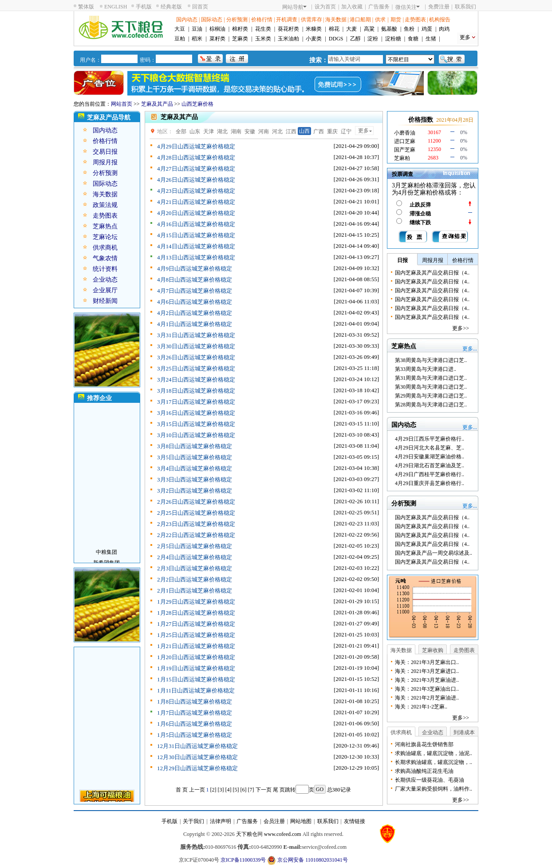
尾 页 (279, 790)
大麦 (351, 29)
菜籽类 (217, 39)
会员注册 (274, 821)
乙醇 (355, 39)
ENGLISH (115, 7)
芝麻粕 (402, 158)
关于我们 (193, 821)
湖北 (222, 131)
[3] (221, 790)
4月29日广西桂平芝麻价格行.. (429, 474)
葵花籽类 (288, 29)
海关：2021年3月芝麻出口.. (427, 662)
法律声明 (220, 821)
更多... (469, 349)
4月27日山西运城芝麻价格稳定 (196, 168)
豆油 (197, 29)
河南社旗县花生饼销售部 (424, 744)
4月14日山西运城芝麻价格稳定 (196, 246)
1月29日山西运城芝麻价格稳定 (196, 601)
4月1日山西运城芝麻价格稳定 (194, 324)
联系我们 (465, 7)
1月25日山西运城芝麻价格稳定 (196, 635)
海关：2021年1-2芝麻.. (421, 707)
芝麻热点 (105, 226)
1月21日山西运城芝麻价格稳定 (196, 646)
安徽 (249, 131)
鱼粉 (409, 29)
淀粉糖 (393, 39)
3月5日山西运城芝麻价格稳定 (194, 457)
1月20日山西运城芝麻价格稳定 (196, 657)
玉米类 (263, 39)
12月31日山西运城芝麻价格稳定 (197, 746)
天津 (208, 131)
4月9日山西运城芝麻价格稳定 (194, 268)
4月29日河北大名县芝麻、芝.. (429, 448)
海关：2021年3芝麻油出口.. (427, 689)
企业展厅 (105, 290)
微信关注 (407, 7)
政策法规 (105, 205)
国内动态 (186, 19)
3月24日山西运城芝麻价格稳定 (196, 379)
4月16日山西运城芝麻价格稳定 (196, 224)
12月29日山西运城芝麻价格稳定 (197, 768)
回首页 (200, 7)
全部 (181, 131)
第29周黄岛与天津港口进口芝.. (431, 396)
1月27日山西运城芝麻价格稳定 (196, 623)
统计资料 (105, 269)
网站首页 (121, 104)
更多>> (460, 328)
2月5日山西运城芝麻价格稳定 (194, 546)
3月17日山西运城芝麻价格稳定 (196, 401)
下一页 (264, 790)
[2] (213, 790)
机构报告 (439, 19)
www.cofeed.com (282, 834)
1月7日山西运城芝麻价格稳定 (194, 712)
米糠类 (314, 29)
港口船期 (360, 19)
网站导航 (294, 7)
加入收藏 (352, 7)
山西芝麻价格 (197, 104)
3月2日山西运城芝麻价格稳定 (194, 490)
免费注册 (438, 7)
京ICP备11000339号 (243, 860)
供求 (380, 19)
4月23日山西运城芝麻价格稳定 (196, 190)
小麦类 (314, 39)
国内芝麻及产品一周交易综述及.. (433, 553)
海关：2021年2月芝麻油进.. (427, 698)
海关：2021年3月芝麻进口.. (427, 671)
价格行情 (261, 19)
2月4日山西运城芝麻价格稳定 (194, 557)
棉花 (334, 29)
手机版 (144, 7)
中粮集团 (106, 556)
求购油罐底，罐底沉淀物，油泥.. (433, 753)
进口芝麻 (404, 141)
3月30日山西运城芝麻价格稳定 (196, 346)
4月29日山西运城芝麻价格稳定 (196, 146)
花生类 (263, 29)
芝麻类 (240, 39)
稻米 (197, 39)
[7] (251, 790)
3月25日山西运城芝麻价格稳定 (196, 368)
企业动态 (105, 279)
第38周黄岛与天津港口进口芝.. (431, 360)
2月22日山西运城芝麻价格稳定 (196, 535)
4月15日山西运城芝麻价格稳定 (196, 235)
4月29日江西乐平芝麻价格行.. (429, 439)
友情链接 (354, 821)
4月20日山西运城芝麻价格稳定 (196, 213)
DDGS (336, 39)
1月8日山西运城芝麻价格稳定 (194, 701)
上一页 (197, 790)
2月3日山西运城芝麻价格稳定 (194, 568)
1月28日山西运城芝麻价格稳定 (196, 612)
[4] (228, 790)
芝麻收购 (432, 650)
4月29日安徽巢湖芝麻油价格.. (429, 456)
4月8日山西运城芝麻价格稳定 (194, 279)
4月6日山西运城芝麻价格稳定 (194, 301)
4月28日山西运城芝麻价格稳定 (196, 157)
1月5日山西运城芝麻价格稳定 (194, 735)
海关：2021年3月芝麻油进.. (427, 680)
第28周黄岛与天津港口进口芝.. (431, 405)
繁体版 (86, 7)
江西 (291, 131)
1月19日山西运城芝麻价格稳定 (196, 668)
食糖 (413, 39)
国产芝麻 (404, 150)
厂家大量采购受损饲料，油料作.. (433, 789)
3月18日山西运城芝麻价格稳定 (196, 390)
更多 (465, 37)
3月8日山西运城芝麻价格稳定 (194, 446)
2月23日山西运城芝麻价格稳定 (196, 524)
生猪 (431, 39)
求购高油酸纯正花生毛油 (424, 771)
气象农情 (105, 258)
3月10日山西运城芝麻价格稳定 (196, 435)
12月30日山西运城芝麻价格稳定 (197, 757)
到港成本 (464, 732)
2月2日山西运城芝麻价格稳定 (194, 579)
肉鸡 (444, 29)
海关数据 (336, 19)
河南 (263, 131)
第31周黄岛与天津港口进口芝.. (431, 378)
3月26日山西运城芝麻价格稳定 (196, 357)
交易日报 (105, 151)
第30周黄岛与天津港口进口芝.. (431, 387)
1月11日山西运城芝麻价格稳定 (196, 690)
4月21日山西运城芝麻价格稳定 (196, 202)
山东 (194, 131)
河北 (277, 131)
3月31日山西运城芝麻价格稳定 (196, 335)
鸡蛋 (427, 29)
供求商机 (105, 247)
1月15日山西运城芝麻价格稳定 (196, 679)
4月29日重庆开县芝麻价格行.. (429, 483)
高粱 (369, 29)
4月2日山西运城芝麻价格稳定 (194, 313)
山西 (304, 131)
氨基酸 (389, 29)
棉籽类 (240, 29)
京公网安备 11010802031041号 (307, 860)
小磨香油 (404, 133)
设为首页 (325, 7)
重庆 (332, 131)
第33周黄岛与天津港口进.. (425, 369)
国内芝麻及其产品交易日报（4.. (432, 273)
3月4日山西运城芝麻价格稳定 (194, 468)
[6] (244, 790)
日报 (402, 260)
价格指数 (420, 119)
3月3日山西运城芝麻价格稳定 (194, 479)
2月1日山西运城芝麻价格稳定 (194, 590)
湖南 (236, 131)
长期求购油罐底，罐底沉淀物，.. (433, 762)
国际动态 (211, 19)
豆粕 (179, 39)
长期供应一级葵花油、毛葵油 (429, 780)
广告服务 (379, 7)
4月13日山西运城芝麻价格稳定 (196, 257)
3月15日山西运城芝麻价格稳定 (196, 424)
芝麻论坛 (105, 237)
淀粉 (372, 39)
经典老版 (171, 7)
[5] (236, 790)
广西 (318, 131)
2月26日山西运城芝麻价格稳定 (196, 501)
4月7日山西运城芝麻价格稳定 (194, 290)
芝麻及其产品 (157, 104)
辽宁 (346, 131)
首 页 (182, 790)
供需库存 (311, 19)
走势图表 (415, 19)
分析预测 (237, 19)
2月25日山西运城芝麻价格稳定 (196, 512)
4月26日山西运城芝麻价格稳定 (196, 179)
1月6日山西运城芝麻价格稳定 (194, 723)
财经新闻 (105, 301)
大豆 (179, 29)
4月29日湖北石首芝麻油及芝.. (429, 465)
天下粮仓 (246, 834)
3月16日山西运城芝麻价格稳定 (196, 413)
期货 (395, 19)
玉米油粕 (288, 39)
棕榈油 (217, 29)
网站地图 (300, 821)
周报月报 (105, 162)
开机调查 (286, 19)
